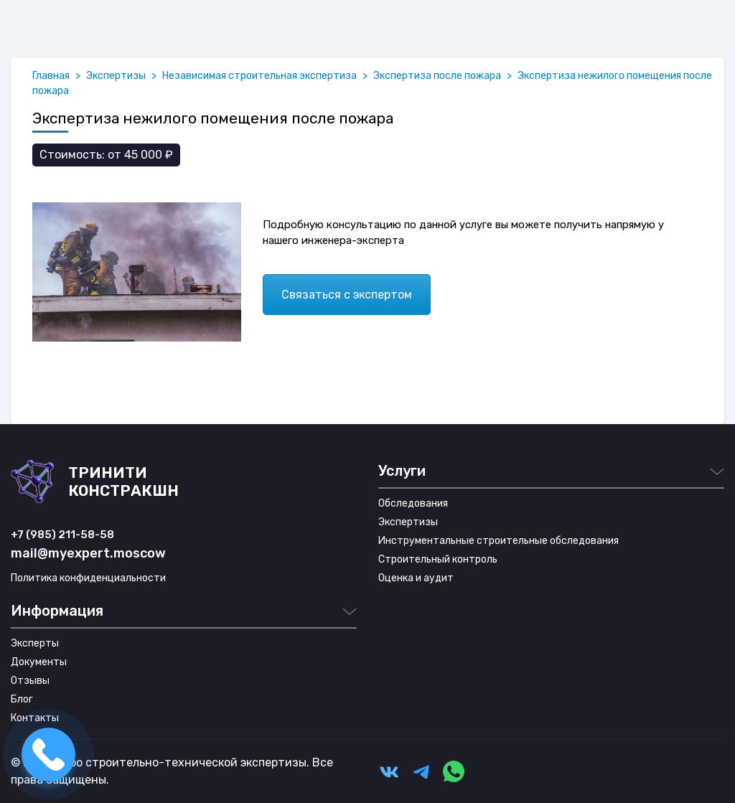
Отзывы (30, 681)
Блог (22, 699)
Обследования (413, 503)
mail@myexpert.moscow (88, 553)
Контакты (35, 718)
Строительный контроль (437, 559)
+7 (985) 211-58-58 (62, 534)
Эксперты (35, 643)
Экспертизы (408, 522)
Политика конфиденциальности (88, 578)
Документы (39, 662)
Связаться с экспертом (346, 294)
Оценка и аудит (416, 578)
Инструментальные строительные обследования (498, 541)
